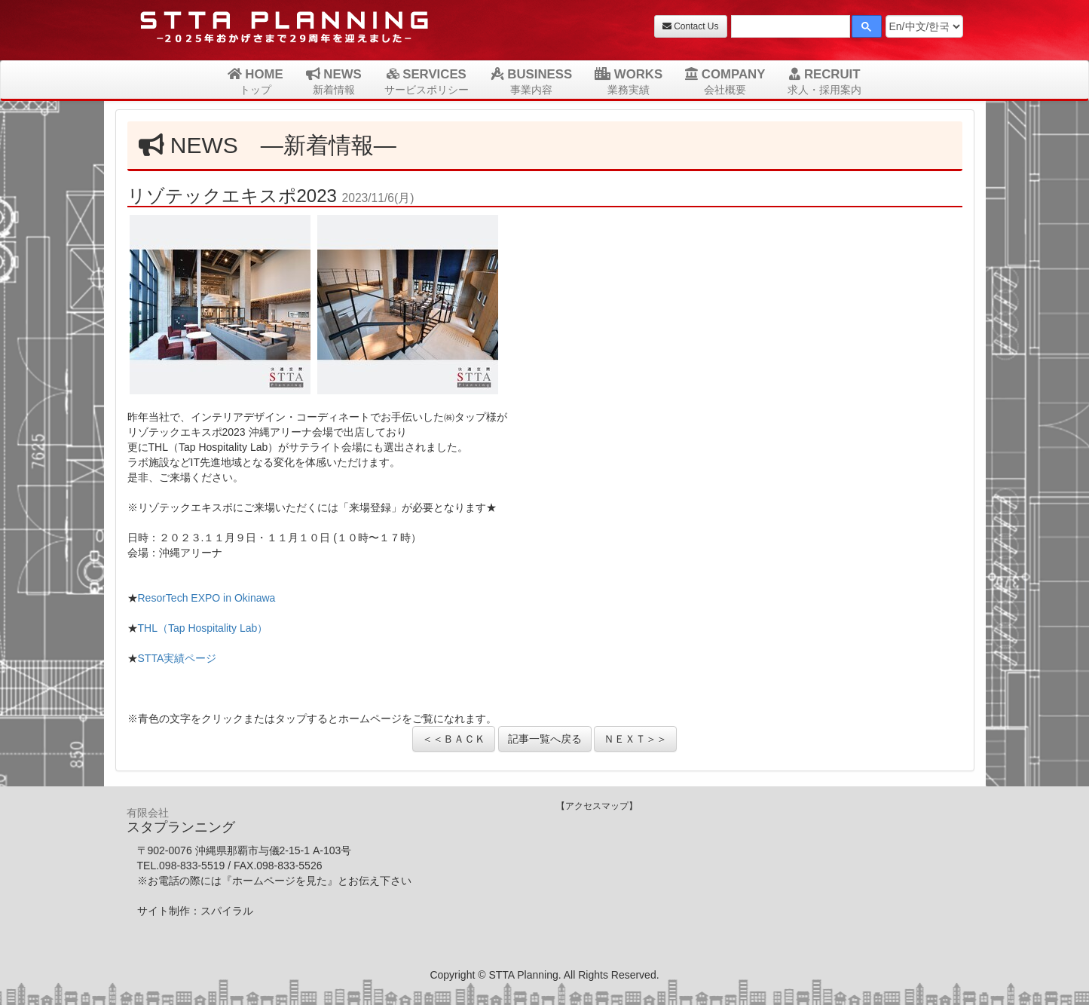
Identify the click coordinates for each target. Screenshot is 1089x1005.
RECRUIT (824, 81)
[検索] (789, 28)
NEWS (334, 81)
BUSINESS (531, 81)
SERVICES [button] (426, 81)
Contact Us (690, 26)
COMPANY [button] (725, 81)
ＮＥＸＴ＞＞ (635, 739)
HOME (255, 81)
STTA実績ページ (177, 658)
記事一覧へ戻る (545, 739)
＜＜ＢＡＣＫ (453, 739)
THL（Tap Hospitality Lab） (203, 628)
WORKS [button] (628, 81)
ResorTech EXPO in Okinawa (207, 598)
